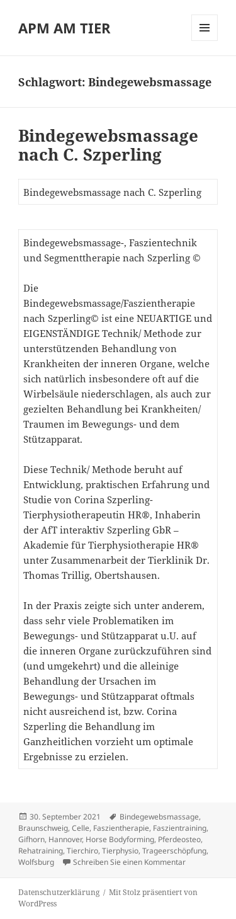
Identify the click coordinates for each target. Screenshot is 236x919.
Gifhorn (31, 839)
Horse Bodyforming (120, 839)
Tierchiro (82, 850)
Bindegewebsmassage (159, 816)
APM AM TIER (64, 27)
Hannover (65, 839)
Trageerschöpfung (174, 850)
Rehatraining (40, 850)
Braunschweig (43, 828)
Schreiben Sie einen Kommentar (129, 862)
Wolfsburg (36, 862)
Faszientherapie (121, 828)
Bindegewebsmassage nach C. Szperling (108, 145)
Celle (80, 828)
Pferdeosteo (179, 839)
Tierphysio (120, 850)
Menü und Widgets (205, 40)
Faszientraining (179, 828)
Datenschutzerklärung (58, 892)
